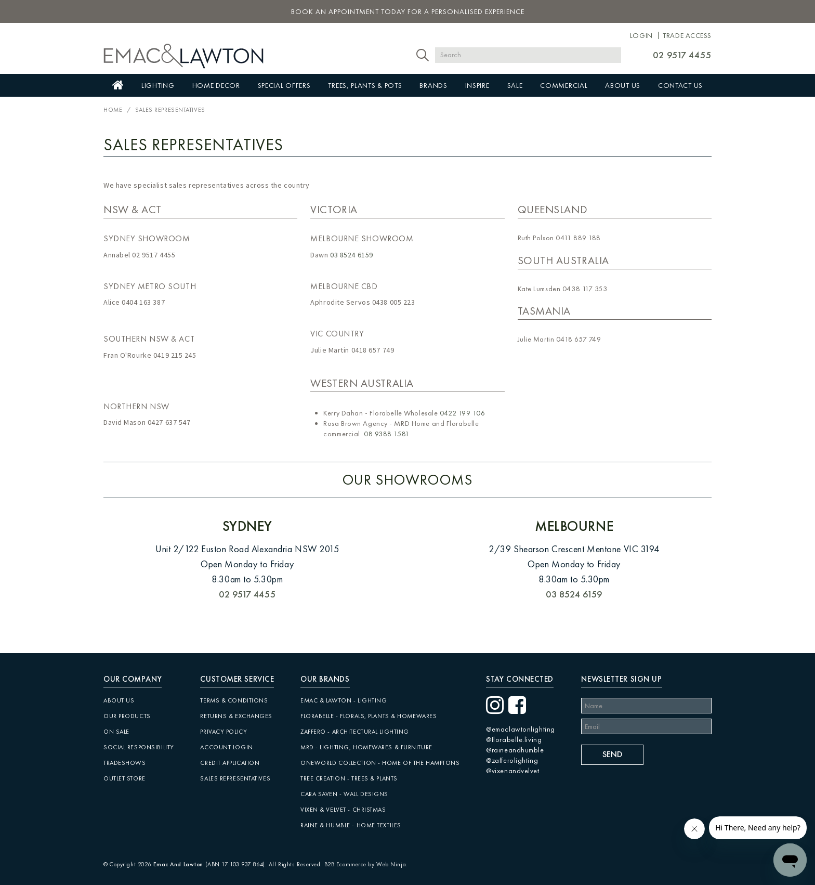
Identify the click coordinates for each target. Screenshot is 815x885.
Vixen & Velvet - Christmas (343, 809)
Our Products (127, 716)
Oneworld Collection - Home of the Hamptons (380, 763)
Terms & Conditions (234, 700)
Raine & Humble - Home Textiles (350, 825)
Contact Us (680, 85)
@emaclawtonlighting (520, 729)
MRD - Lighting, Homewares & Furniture (366, 747)
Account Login (226, 747)
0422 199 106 (462, 413)
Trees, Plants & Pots (365, 85)
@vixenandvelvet (512, 770)
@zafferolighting (512, 760)
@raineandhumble (515, 749)
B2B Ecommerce (345, 864)
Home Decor (216, 85)
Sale (515, 85)
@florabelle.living (514, 739)
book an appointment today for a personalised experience (407, 11)
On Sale (116, 731)
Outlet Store (124, 778)
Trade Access (687, 35)
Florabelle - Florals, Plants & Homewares (368, 716)
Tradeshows (124, 763)
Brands (433, 85)
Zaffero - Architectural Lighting (354, 731)
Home (118, 85)
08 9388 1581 (387, 433)
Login (641, 35)
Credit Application (229, 763)
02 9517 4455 (682, 55)
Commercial (563, 85)
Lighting (158, 85)
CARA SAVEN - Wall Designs (344, 794)
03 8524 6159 (351, 254)
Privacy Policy (223, 731)
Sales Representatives (235, 778)
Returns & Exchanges (236, 716)
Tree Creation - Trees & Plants (349, 778)
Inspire (477, 85)
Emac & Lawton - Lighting (343, 700)
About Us (622, 85)
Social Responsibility (138, 747)
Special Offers (284, 85)
